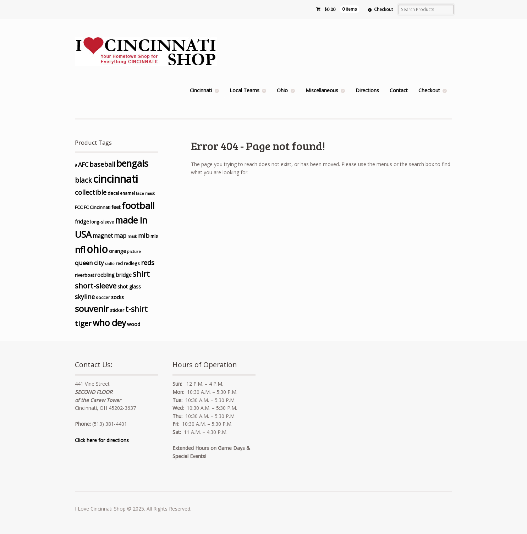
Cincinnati (201, 90)
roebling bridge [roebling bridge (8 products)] (113, 274)
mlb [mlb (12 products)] (143, 235)
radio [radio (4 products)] (110, 263)
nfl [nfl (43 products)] (80, 249)
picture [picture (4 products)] (134, 251)
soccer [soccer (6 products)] (103, 297)
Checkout (383, 9)
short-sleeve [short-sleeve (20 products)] (95, 286)
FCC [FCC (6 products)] (79, 207)
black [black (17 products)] (83, 180)
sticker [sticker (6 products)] (117, 310)
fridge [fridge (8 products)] (82, 221)
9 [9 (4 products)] (76, 165)
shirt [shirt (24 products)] (141, 274)
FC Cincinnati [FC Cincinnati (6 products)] (97, 207)
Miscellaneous (322, 90)
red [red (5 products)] (119, 263)
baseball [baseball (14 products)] (102, 164)
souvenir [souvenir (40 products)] (92, 308)
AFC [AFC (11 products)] (83, 164)
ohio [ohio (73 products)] (97, 249)
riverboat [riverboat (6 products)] (84, 275)
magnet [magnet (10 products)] (103, 236)
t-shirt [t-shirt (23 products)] (136, 309)
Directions (367, 90)
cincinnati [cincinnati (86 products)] (115, 179)
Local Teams (244, 90)
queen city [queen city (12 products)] (89, 263)
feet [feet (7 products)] (116, 207)
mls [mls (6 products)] (154, 236)
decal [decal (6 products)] (113, 193)
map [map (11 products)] (120, 235)
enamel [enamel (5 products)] (127, 193)
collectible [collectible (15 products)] (90, 192)
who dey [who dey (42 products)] (109, 323)
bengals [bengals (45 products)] (132, 163)
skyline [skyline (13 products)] (85, 296)
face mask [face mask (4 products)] (145, 193)
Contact (399, 90)
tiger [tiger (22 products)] (83, 323)
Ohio (282, 90)
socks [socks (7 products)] (117, 297)
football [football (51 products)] (138, 205)
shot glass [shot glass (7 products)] (129, 286)
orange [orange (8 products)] (117, 251)
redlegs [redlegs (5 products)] (132, 263)
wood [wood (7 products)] (133, 324)
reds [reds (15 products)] (147, 262)
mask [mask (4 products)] (132, 236)
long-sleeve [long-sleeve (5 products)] (102, 222)
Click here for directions (102, 440)
